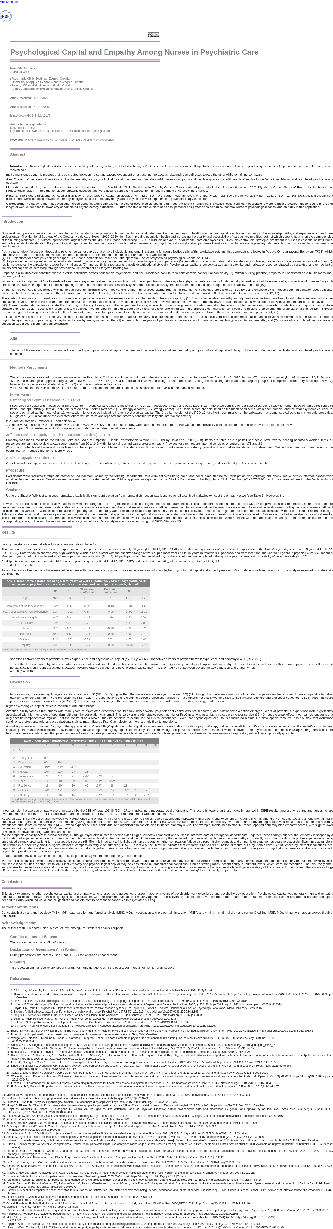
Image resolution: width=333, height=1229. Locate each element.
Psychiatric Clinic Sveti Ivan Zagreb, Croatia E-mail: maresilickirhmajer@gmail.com (61, 131)
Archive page (9, 1)
